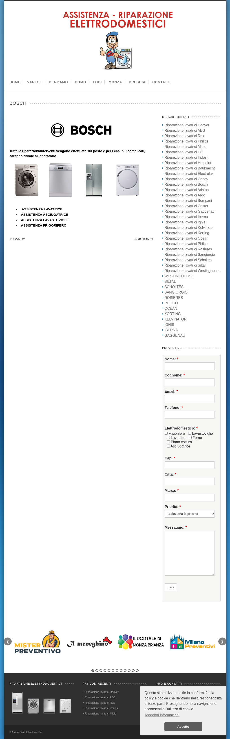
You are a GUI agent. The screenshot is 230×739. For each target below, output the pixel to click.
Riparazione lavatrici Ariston (186, 190)
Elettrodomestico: (181, 428)
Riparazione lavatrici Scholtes (188, 260)
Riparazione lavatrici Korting (186, 233)
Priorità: (173, 507)
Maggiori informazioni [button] (162, 715)
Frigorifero (175, 433)
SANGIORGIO (176, 292)
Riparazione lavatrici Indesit (186, 157)
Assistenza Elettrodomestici (27, 732)
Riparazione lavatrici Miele (185, 147)
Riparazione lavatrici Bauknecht (189, 168)
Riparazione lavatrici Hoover (186, 125)
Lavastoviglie (200, 433)
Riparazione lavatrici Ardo (184, 195)
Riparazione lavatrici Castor (186, 206)
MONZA (115, 82)
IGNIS (169, 325)
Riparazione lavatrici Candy (186, 179)
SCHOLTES (174, 287)
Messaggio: (176, 527)
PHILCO (171, 303)
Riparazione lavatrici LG (183, 152)
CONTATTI (161, 82)
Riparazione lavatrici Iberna (186, 217)
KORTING (172, 314)
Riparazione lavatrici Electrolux (189, 174)
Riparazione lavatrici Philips (186, 141)
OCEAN (170, 308)
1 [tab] (92, 670)
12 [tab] (137, 670)
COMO (80, 82)
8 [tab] (121, 670)
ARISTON (143, 239)
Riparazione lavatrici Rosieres (188, 249)
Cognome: (175, 375)
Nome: (171, 359)
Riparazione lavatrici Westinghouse (192, 271)
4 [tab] (105, 670)
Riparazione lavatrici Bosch (186, 184)
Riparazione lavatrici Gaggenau (189, 211)
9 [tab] (125, 670)
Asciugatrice (178, 446)
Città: (170, 474)
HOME (14, 82)
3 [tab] (101, 670)
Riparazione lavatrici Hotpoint (187, 163)
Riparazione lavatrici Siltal (185, 265)
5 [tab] (109, 670)
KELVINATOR (175, 319)
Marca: (172, 490)
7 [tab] (117, 670)
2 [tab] (96, 670)
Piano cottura (179, 442)
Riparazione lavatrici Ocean (186, 238)
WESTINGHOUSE (179, 276)
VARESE (34, 82)
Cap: (170, 458)
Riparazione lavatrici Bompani (188, 201)
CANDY (17, 239)
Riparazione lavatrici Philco (186, 244)
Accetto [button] (183, 726)
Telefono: (174, 408)
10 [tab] (129, 670)
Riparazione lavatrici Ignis (184, 222)
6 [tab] (113, 670)
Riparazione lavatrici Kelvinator (189, 227)
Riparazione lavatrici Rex (184, 136)
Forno (195, 438)
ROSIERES (173, 298)
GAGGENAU (174, 335)
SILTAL (170, 281)
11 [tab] (133, 670)
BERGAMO (58, 82)
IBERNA (171, 330)
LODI (97, 82)
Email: (171, 391)
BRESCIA (137, 82)
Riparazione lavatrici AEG (184, 130)
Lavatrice (176, 438)
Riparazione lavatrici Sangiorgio (189, 254)
